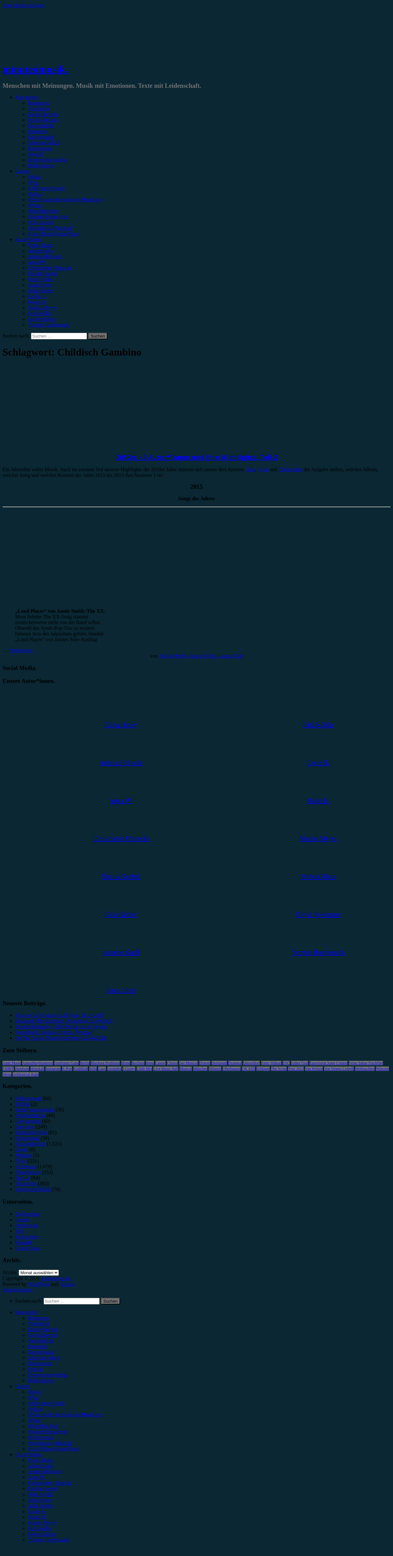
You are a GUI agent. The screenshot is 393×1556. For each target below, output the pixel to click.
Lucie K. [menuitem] (37, 1511)
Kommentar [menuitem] (40, 1363)
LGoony (129, 1069)
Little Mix (144, 1069)
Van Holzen (314, 1069)
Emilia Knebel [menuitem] (42, 1488)
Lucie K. (37, 296)
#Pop (33, 182)
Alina (262, 469)
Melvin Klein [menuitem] (41, 1534)
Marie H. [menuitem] (37, 1517)
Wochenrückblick (33, 1189)
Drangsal (235, 1063)
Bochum (138, 1063)
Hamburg (22, 1069)
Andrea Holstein (44, 256)
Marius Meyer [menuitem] (42, 1522)
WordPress (39, 1284)
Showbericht (40, 125)
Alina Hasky (40, 250)
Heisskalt (37, 1069)
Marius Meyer (42, 307)
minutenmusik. (35, 69)
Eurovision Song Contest (328, 1063)
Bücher (22, 1104)
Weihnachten (365, 1069)
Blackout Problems (105, 1063)
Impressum (26, 1225)
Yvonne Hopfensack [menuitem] (48, 1539)
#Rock (34, 176)
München (200, 1069)
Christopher (291, 469)
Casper (160, 1063)
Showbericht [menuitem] (40, 1340)
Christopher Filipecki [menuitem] (49, 1483)
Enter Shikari (271, 1063)
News (21, 1161)
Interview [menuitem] (37, 1346)
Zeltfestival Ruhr (26, 1074)
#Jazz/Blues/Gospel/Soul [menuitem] (53, 1448)
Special (35, 154)
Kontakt (23, 1242)
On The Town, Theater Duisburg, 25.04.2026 (60, 1038)
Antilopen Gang (66, 1063)
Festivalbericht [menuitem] (43, 1335)
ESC (286, 1063)
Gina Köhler (40, 279)
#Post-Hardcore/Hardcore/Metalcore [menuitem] (65, 1414)
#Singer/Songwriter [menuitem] (47, 1431)
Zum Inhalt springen (23, 5)
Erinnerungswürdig (47, 159)
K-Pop (67, 1069)
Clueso (172, 1063)
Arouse (66, 1284)
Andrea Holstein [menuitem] (44, 1471)
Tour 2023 (296, 1069)
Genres (22, 171)
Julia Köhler (40, 290)
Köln (93, 1069)
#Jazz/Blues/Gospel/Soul (53, 233)
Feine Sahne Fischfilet (366, 1063)
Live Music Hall (165, 1069)
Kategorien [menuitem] (26, 1312)
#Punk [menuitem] (34, 1420)
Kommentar (40, 148)
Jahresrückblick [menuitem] (43, 1357)
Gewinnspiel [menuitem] (40, 1352)
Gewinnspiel (40, 137)
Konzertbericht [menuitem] (43, 1329)
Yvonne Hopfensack (48, 324)
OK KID (248, 1069)
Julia (250, 469)
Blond (125, 1063)
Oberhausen (232, 1069)
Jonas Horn (39, 285)
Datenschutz (27, 1214)
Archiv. (10, 1272)
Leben (21, 1149)
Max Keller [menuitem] (39, 1528)
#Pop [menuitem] (33, 1397)
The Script (279, 1069)
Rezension (38, 103)
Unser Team (40, 245)
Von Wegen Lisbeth (339, 1069)
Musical (186, 1069)
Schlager (263, 1069)
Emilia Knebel (42, 273)
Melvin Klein (41, 319)
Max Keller (39, 313)
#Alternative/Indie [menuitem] (46, 1403)
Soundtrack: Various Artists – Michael (53, 1032)
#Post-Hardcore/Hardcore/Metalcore (65, 199)
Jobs (19, 1231)
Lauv (102, 1069)
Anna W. (37, 262)
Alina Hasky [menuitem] (40, 1465)
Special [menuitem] (35, 1369)
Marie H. (37, 302)
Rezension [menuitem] (38, 1318)
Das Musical (188, 1063)
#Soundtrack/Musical (49, 228)
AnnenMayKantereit (37, 1063)
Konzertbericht (43, 114)
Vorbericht (38, 108)
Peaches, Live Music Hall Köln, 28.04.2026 (59, 1015)
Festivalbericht (43, 120)
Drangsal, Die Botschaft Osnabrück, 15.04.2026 (64, 1021)
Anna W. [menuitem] (37, 1477)
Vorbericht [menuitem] (38, 1323)
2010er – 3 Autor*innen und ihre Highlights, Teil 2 (196, 457)
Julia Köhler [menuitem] (40, 1505)
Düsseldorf (251, 1063)
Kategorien (26, 97)
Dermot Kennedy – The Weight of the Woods (61, 1026)
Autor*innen (28, 239)
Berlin (84, 1063)
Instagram (53, 1069)
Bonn (150, 1063)
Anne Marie (12, 1063)
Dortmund (219, 1063)
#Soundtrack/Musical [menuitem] (49, 1443)
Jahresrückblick (43, 142)
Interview (37, 131)
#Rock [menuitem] (34, 1392)
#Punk (34, 205)
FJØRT (8, 1069)
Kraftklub (80, 1069)
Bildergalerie (41, 165)
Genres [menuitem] (22, 1386)
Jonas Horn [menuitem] (39, 1500)
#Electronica (40, 222)
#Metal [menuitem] (35, 1409)
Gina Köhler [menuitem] (40, 1494)
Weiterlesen (21, 650)
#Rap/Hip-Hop (43, 211)
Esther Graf (300, 1063)
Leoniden (114, 1069)
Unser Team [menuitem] (40, 1460)
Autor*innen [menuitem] (28, 1454)
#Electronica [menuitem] (40, 1437)
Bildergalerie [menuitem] (41, 1380)
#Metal (35, 194)
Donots (204, 1063)
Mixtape (23, 1155)
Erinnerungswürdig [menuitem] (47, 1374)
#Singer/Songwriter (47, 216)
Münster (215, 1069)
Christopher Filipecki (49, 267)
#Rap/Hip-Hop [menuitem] (43, 1426)
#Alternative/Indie (46, 188)
